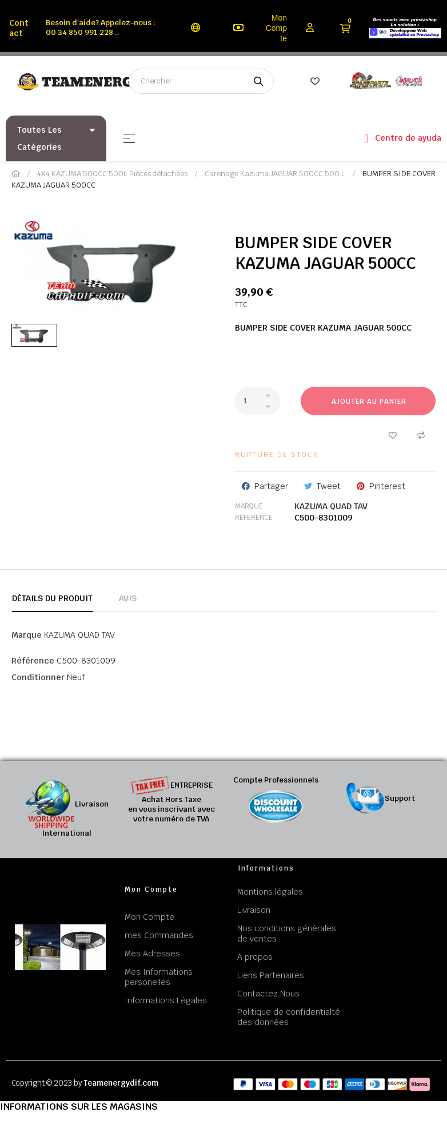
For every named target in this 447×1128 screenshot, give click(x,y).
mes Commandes (159, 935)
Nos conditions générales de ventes (286, 933)
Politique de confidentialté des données (288, 1017)
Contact (19, 28)
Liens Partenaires (270, 975)
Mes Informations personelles (159, 977)
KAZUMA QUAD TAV (331, 506)
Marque (249, 506)
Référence (254, 517)
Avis (128, 598)
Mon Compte (276, 28)
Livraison (253, 910)
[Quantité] (258, 401)
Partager (271, 486)
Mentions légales (270, 892)
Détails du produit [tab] (52, 598)
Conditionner (38, 677)
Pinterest (387, 486)
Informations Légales (166, 1000)
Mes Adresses (152, 953)
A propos (255, 957)
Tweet (329, 486)
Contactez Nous (268, 993)
